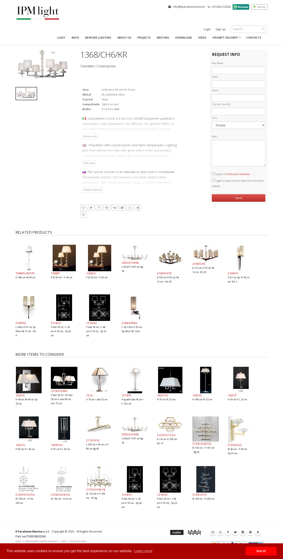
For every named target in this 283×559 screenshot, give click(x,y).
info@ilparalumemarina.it (189, 7)
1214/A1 (56, 323)
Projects (144, 38)
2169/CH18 (164, 273)
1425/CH (162, 395)
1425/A (20, 395)
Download (183, 38)
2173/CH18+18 (95, 489)
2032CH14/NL (130, 263)
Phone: (215, 90)
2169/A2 (20, 323)
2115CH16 (92, 440)
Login (207, 29)
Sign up (221, 29)
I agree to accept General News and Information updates (238, 183)
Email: (215, 76)
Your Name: (218, 63)
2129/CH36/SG (202, 444)
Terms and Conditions (238, 174)
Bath (75, 38)
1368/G (91, 273)
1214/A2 (91, 323)
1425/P (232, 395)
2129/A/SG (235, 445)
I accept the (231, 174)
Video (202, 38)
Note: (214, 136)
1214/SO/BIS (59, 391)
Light (61, 38)
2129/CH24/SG (60, 495)
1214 (89, 395)
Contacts (253, 38)
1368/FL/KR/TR (24, 273)
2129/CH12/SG (25, 495)
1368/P (55, 273)
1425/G (20, 445)
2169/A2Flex (130, 323)
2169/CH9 (198, 264)
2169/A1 (233, 273)
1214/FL (127, 395)
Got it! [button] (261, 551)
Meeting (163, 38)
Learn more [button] (143, 551)
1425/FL (197, 395)
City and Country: (221, 104)
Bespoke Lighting (98, 38)
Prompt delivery (225, 38)
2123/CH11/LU (166, 435)
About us (124, 38)
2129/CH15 (199, 495)
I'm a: (214, 117)
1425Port (57, 445)
